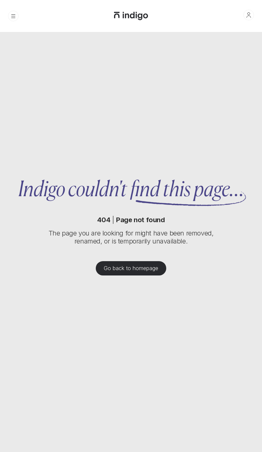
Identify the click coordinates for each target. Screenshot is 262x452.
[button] (13, 16)
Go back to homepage (131, 268)
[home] (131, 16)
